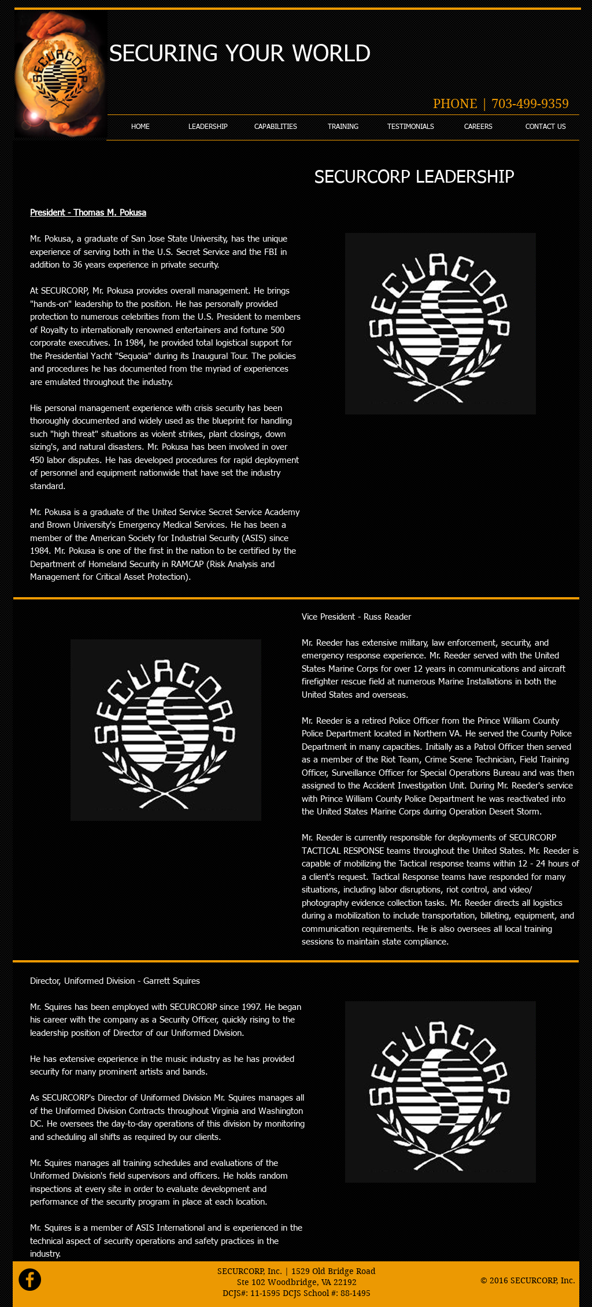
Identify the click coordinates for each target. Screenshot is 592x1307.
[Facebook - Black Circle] (29, 1279)
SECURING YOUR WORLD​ (240, 54)
